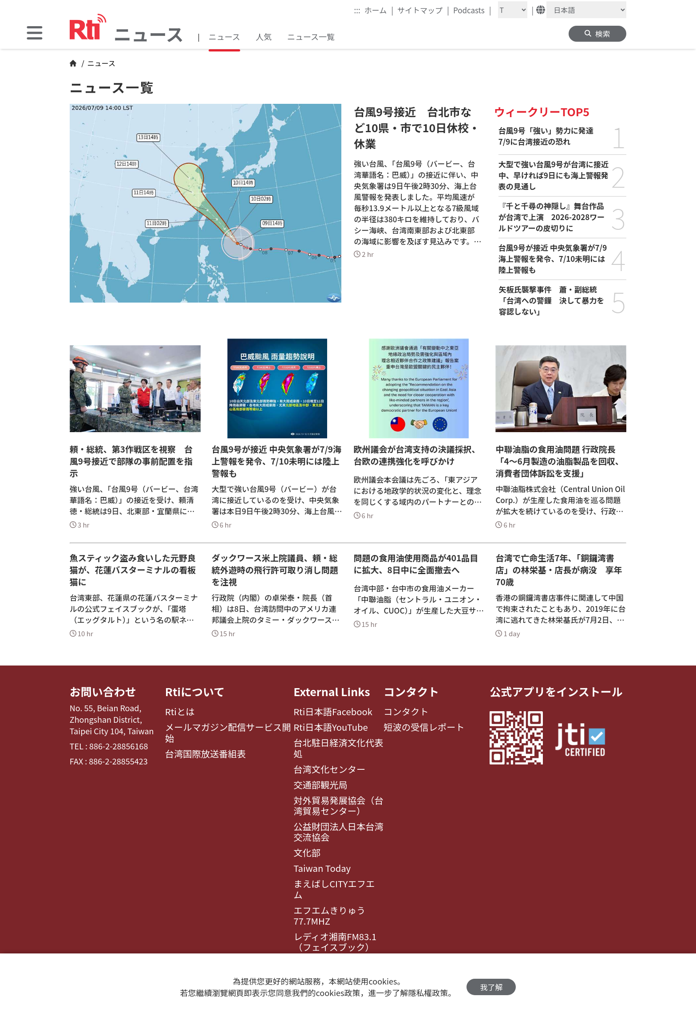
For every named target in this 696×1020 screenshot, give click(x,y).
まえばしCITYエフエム (334, 889)
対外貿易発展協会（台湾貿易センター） (338, 806)
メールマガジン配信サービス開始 (228, 733)
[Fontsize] (512, 9)
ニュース (224, 36)
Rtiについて (195, 691)
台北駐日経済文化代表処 (338, 748)
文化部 (306, 852)
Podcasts (472, 10)
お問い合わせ (103, 691)
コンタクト (411, 691)
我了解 (491, 986)
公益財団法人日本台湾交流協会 (338, 832)
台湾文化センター (329, 769)
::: (357, 10)
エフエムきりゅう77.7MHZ (329, 916)
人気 (264, 36)
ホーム (378, 10)
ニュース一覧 (311, 36)
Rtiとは (180, 711)
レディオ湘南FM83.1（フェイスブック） (334, 942)
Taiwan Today (322, 868)
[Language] (586, 9)
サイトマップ (423, 10)
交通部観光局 (320, 785)
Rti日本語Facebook (332, 711)
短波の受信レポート (424, 727)
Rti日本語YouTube (330, 727)
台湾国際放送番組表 (205, 753)
